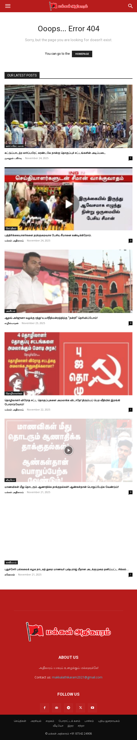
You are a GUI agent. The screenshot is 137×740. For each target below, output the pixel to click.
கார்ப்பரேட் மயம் (15, 146)
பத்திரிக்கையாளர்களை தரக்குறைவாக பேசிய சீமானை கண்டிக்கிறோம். (48, 235)
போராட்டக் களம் (69, 721)
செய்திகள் (11, 228)
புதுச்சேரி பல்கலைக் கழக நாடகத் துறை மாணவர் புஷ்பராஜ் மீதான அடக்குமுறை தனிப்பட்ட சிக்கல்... (67, 569)
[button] (7, 6)
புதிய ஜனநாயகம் (109, 721)
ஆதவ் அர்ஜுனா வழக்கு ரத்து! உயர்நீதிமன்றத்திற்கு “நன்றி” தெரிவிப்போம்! (51, 318)
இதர (70, 726)
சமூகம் (50, 721)
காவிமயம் (11, 562)
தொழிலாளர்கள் (14, 393)
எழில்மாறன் (12, 323)
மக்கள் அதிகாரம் (14, 240)
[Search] (130, 6)
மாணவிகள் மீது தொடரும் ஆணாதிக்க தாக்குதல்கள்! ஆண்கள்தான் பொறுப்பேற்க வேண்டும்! (62, 487)
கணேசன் (10, 574)
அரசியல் (10, 311)
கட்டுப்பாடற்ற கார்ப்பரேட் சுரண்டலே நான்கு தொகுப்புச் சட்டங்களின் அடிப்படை (55, 153)
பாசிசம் (89, 721)
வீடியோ (10, 480)
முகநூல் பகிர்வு (13, 158)
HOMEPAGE (82, 54)
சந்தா (81, 726)
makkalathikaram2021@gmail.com (77, 677)
